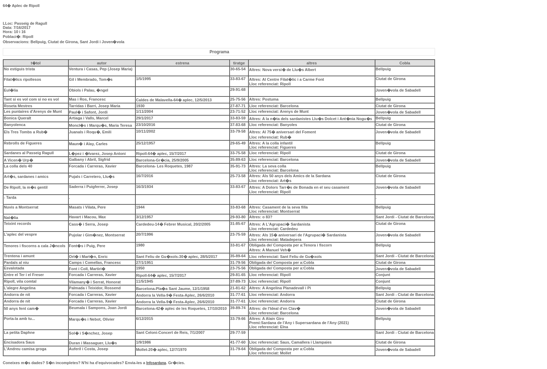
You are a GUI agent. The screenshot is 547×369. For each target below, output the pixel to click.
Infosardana (156, 363)
